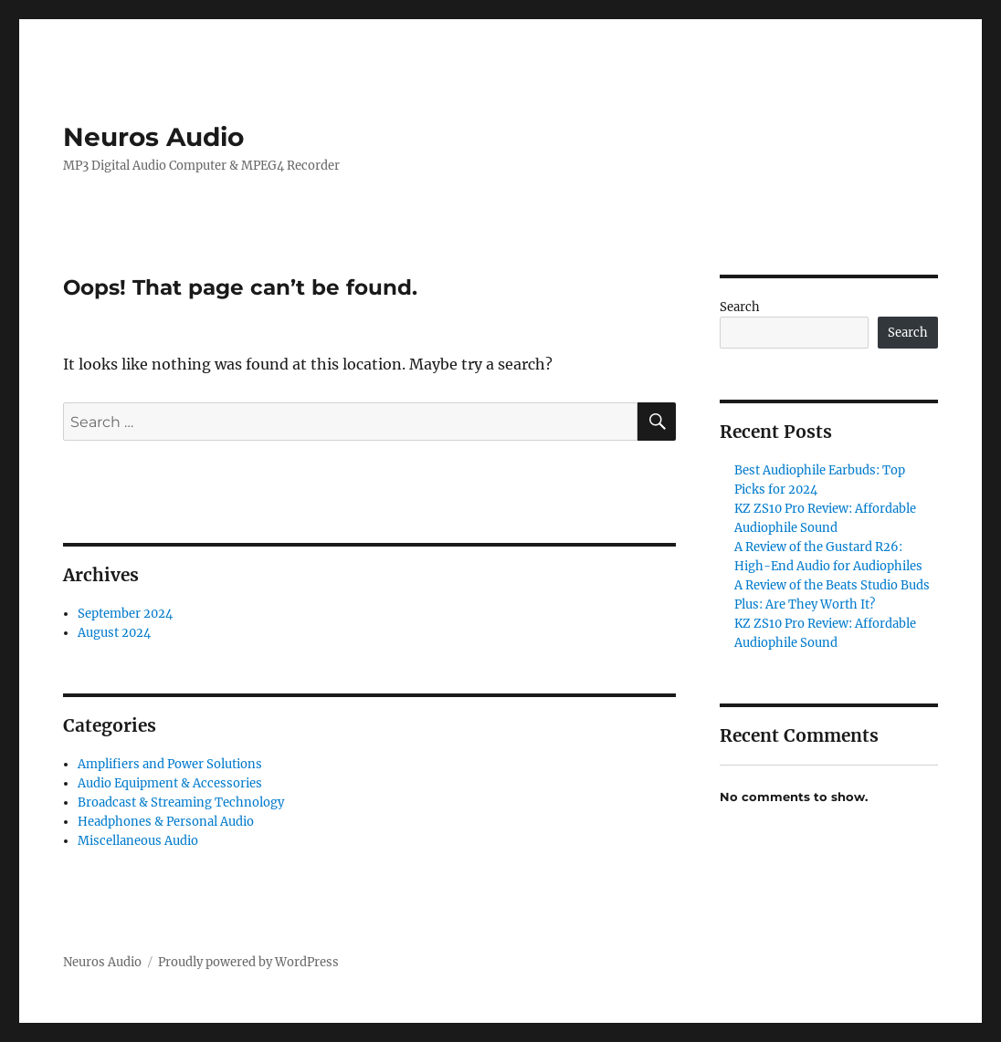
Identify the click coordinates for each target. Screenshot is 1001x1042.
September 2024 (125, 613)
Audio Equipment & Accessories (170, 783)
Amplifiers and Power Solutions (170, 764)
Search (740, 307)
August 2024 (114, 633)
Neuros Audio (153, 136)
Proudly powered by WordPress (248, 962)
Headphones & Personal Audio (166, 821)
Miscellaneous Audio (138, 841)
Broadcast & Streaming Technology (181, 802)
